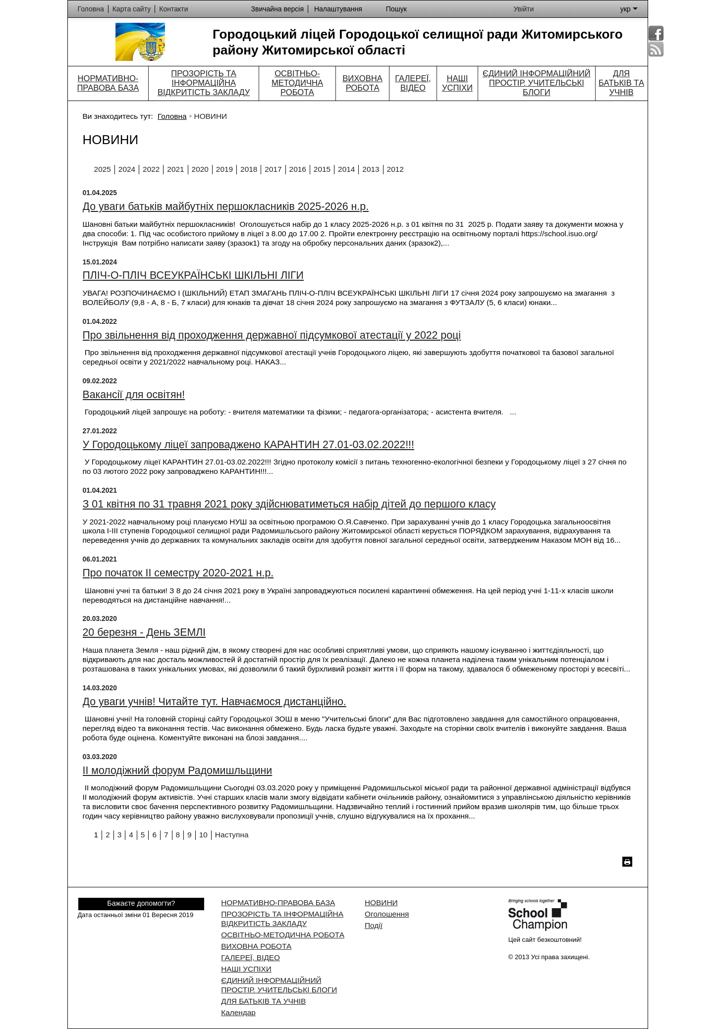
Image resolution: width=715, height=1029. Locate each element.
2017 (273, 169)
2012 (395, 169)
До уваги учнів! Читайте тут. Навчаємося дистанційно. (214, 702)
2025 (102, 169)
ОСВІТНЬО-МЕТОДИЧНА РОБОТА (297, 83)
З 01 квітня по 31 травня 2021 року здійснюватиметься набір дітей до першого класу (289, 504)
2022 (151, 169)
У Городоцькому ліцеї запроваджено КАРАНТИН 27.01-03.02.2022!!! (248, 445)
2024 (126, 169)
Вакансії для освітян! (134, 395)
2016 (297, 169)
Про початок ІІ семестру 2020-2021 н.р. (178, 573)
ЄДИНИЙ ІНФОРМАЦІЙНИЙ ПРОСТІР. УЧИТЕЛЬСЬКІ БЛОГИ (537, 83)
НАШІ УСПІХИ (457, 83)
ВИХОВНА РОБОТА (362, 83)
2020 (200, 169)
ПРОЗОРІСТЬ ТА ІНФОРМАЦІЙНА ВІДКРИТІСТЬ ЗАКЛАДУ (204, 83)
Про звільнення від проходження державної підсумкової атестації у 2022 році (272, 335)
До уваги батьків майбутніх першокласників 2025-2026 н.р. (226, 206)
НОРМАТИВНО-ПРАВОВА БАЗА (108, 83)
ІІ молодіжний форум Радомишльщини (178, 770)
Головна (172, 116)
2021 (175, 169)
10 (203, 834)
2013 (370, 169)
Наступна (232, 834)
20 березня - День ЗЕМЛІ (144, 632)
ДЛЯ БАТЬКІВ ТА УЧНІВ (621, 83)
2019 (224, 169)
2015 (322, 169)
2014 (346, 169)
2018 (248, 169)
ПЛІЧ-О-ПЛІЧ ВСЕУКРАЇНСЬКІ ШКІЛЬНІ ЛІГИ (193, 275)
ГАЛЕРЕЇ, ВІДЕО (413, 83)
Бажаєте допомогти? (141, 903)
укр (629, 9)
